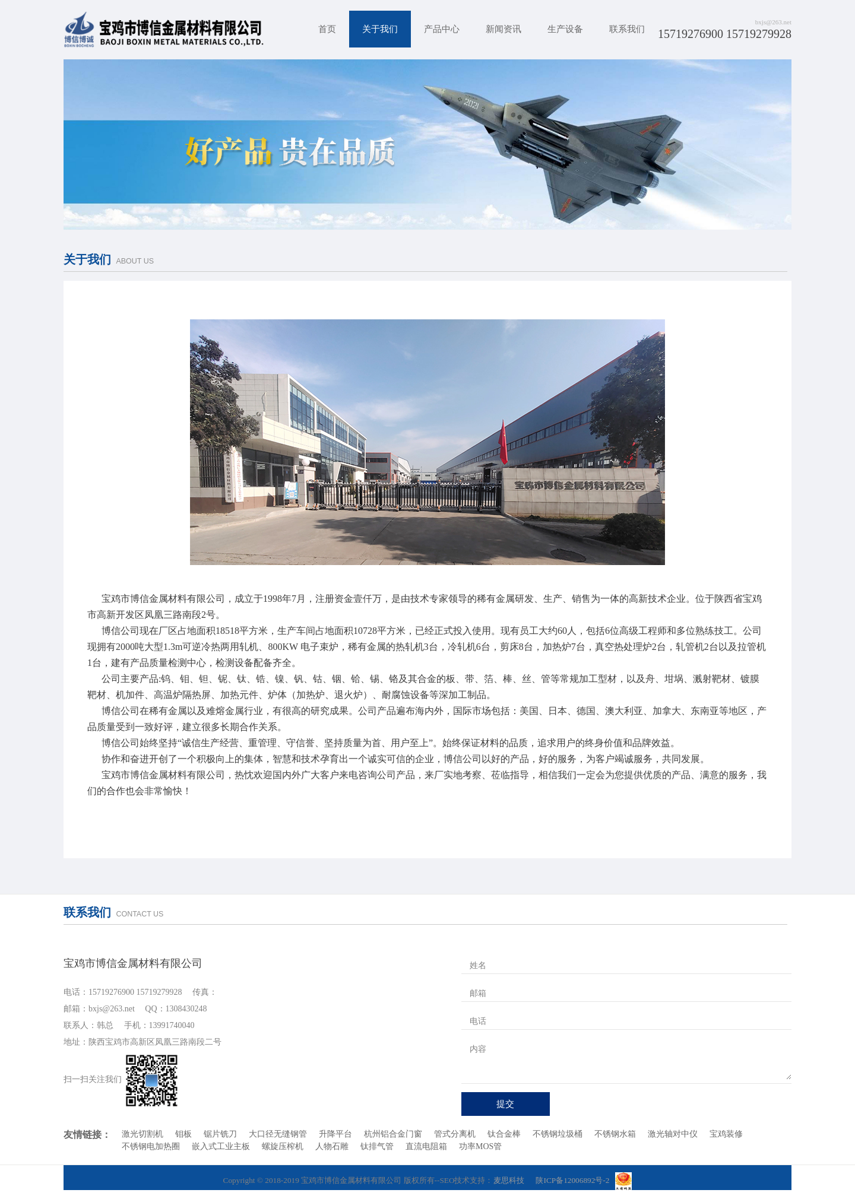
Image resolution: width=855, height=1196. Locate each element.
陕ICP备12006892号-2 (572, 1180)
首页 (327, 29)
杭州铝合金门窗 (393, 1134)
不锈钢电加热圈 (151, 1146)
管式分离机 (455, 1134)
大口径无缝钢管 (278, 1134)
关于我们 (380, 29)
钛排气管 (377, 1146)
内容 (478, 1049)
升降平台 (335, 1134)
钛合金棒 (504, 1134)
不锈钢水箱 (615, 1134)
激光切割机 (142, 1134)
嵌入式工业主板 (221, 1146)
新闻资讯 (503, 29)
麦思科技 (508, 1180)
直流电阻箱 (426, 1146)
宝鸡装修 (726, 1134)
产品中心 (442, 29)
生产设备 (565, 29)
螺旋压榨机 (282, 1146)
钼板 (183, 1134)
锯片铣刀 (220, 1134)
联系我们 (627, 29)
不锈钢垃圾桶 (557, 1134)
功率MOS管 (480, 1146)
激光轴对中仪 (673, 1134)
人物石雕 (332, 1146)
